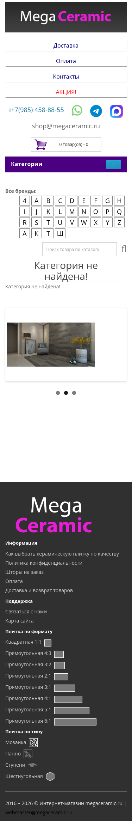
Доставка (66, 45)
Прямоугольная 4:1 (28, 698)
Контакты (66, 76)
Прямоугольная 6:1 (28, 720)
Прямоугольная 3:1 (28, 687)
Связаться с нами (26, 611)
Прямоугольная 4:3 (28, 653)
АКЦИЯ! (66, 92)
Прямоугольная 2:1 (28, 675)
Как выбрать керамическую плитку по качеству (62, 553)
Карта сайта (19, 620)
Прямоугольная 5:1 (28, 709)
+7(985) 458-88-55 (36, 109)
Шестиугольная (24, 776)
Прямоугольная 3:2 (28, 664)
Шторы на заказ (24, 572)
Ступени (15, 764)
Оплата (66, 61)
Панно (13, 753)
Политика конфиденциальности (43, 562)
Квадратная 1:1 (23, 641)
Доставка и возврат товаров (39, 590)
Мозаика (15, 742)
